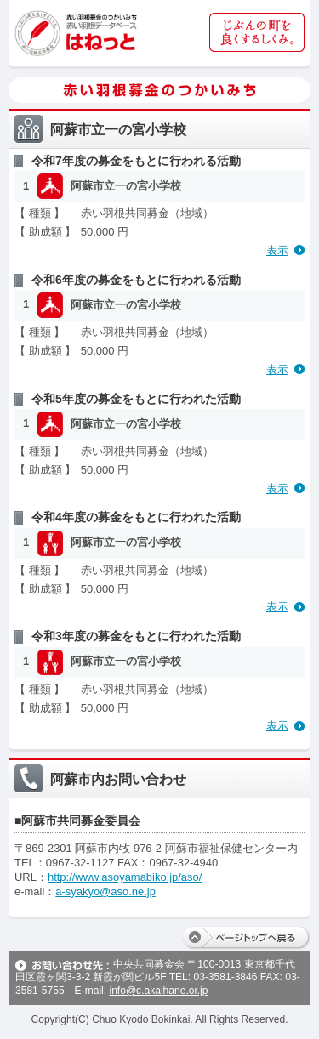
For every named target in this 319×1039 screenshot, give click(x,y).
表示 (277, 250)
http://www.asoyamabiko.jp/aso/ (125, 877)
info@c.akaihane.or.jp (158, 990)
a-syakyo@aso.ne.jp (105, 891)
